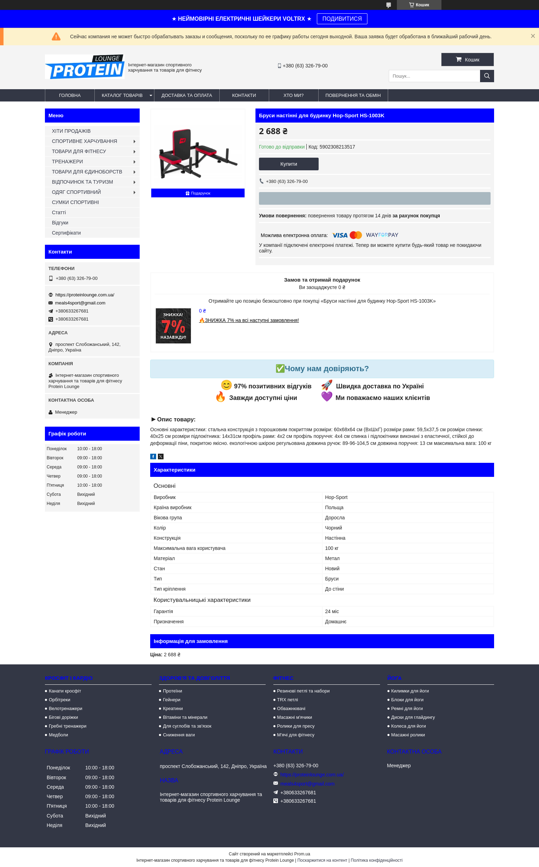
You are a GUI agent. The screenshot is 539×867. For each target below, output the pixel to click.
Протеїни (172, 691)
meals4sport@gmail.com (80, 303)
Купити (288, 164)
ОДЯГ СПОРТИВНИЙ (76, 192)
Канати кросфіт (65, 691)
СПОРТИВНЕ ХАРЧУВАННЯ (84, 141)
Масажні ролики (408, 734)
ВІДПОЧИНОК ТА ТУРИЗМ (82, 182)
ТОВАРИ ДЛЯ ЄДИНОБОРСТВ (87, 172)
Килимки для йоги (410, 691)
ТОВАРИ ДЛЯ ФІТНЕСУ (79, 151)
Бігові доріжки (63, 717)
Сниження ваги (179, 734)
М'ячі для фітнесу (295, 734)
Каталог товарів (122, 95)
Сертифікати (66, 233)
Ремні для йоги (407, 708)
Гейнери (171, 699)
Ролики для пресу (296, 726)
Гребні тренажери (67, 726)
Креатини (173, 708)
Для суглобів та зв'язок (187, 726)
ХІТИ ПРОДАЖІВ (71, 131)
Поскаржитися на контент (322, 860)
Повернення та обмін (353, 95)
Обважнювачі (291, 708)
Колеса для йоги (408, 726)
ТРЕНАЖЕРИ (67, 161)
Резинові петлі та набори (303, 691)
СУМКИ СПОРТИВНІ (75, 202)
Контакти (244, 95)
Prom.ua (302, 854)
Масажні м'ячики (294, 717)
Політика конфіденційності (377, 860)
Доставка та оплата (186, 95)
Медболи (58, 734)
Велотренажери (65, 708)
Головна (70, 95)
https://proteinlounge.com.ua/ (84, 294)
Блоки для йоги (407, 699)
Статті (59, 212)
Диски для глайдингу (413, 717)
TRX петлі (287, 699)
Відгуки (60, 222)
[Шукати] (487, 76)
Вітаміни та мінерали (185, 717)
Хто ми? (294, 95)
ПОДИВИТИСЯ (342, 19)
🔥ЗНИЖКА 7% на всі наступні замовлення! (249, 320)
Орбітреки (59, 699)
